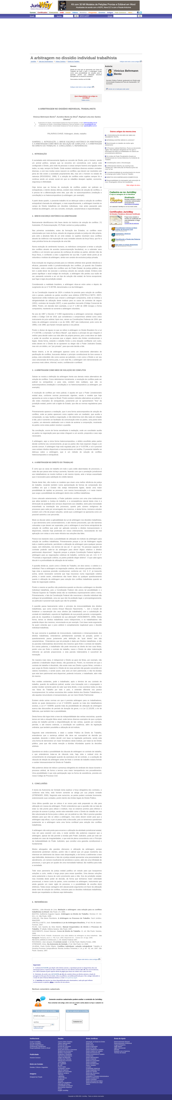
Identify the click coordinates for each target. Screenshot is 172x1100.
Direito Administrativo (92, 1057)
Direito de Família (91, 1048)
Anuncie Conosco (35, 1057)
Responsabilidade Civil (93, 1070)
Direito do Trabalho (74, 61)
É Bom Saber (62, 1067)
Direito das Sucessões (92, 1073)
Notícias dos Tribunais (64, 1059)
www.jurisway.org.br (71, 977)
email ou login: (39, 1016)
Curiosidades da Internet (65, 1086)
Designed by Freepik (36, 1077)
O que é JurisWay (35, 1042)
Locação (88, 1067)
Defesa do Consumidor (65, 1071)
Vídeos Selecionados (64, 1043)
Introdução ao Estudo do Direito (95, 1042)
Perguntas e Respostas (65, 1054)
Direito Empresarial (91, 1046)
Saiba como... (86, 100)
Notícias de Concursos (65, 1060)
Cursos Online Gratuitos (65, 1042)
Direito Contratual (91, 1079)
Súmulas (60, 1081)
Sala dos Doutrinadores (46, 61)
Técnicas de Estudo (120, 1053)
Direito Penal (90, 1045)
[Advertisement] (86, 36)
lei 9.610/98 (44, 968)
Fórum (60, 1089)
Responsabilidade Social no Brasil (40, 1048)
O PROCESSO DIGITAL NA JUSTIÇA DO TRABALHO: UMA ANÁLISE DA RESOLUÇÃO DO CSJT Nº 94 (121, 167)
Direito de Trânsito (91, 1071)
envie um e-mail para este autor (119, 89)
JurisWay (33, 61)
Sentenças (61, 1079)
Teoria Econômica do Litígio (94, 1082)
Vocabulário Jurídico (64, 1068)
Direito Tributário (91, 1065)
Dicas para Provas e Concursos (67, 1049)
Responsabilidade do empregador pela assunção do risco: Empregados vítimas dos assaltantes (122, 181)
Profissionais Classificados (38, 1046)
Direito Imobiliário (91, 1062)
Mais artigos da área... (133, 185)
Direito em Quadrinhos (64, 1082)
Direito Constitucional (92, 1078)
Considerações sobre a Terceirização (118, 163)
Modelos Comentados (64, 1053)
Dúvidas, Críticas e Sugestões (39, 1067)
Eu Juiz (60, 1065)
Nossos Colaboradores (37, 1045)
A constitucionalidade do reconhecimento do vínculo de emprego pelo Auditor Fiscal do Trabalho (122, 173)
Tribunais (60, 1075)
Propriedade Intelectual (93, 1068)
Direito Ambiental (91, 1059)
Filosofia (116, 1049)
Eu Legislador (62, 1064)
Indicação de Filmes (64, 1084)
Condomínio (89, 1056)
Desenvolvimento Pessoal (122, 1042)
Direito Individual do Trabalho (94, 1049)
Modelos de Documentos (65, 1051)
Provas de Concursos (64, 1046)
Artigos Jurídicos (61, 61)
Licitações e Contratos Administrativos (97, 1076)
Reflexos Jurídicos (63, 1073)
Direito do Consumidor (92, 1060)
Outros (88, 1084)
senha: (36, 1022)
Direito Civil (89, 1043)
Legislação (61, 1076)
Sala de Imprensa (63, 1070)
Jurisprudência (62, 1078)
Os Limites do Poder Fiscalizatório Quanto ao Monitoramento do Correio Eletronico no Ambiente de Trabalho (122, 157)
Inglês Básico (118, 1046)
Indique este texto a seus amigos (131, 61)
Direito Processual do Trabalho (95, 1054)
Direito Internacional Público (94, 1081)
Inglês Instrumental (119, 1048)
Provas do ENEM (63, 1048)
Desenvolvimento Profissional (123, 1043)
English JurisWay (63, 1090)
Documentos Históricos (65, 1087)
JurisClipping (62, 1062)
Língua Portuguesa (119, 1045)
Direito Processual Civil (93, 1053)
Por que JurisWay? (35, 1043)
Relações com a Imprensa (122, 1051)
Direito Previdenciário (92, 1064)
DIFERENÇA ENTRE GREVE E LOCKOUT (120, 140)
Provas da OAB (62, 1045)
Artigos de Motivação (64, 1057)
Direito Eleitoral (90, 1075)
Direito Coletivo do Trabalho (94, 1051)
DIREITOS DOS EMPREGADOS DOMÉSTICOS (122, 177)
